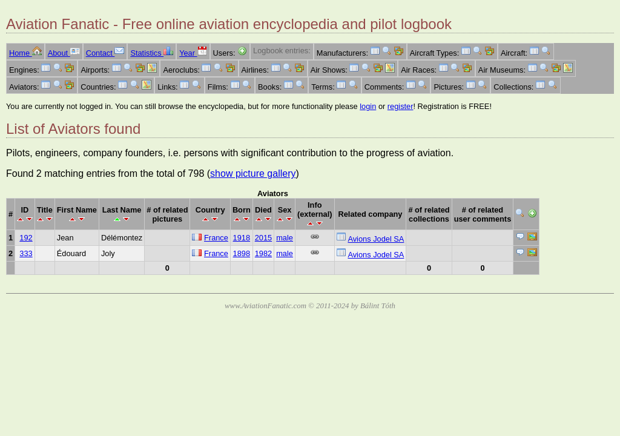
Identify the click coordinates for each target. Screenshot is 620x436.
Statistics (151, 53)
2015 (263, 237)
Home (25, 53)
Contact (105, 53)
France (216, 237)
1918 (241, 237)
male (284, 237)
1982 (263, 253)
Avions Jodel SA (376, 238)
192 (25, 237)
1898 (241, 253)
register (401, 106)
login (368, 106)
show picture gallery (252, 173)
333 (25, 253)
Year (192, 53)
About (64, 53)
